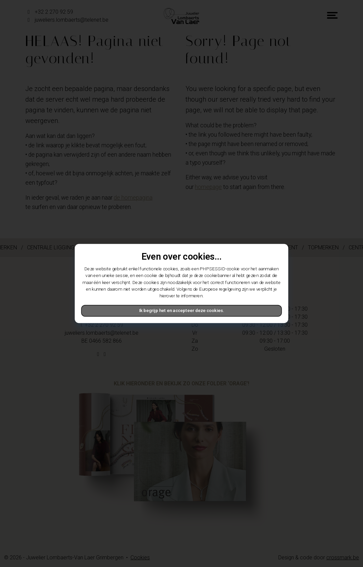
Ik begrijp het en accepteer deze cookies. (181, 310)
